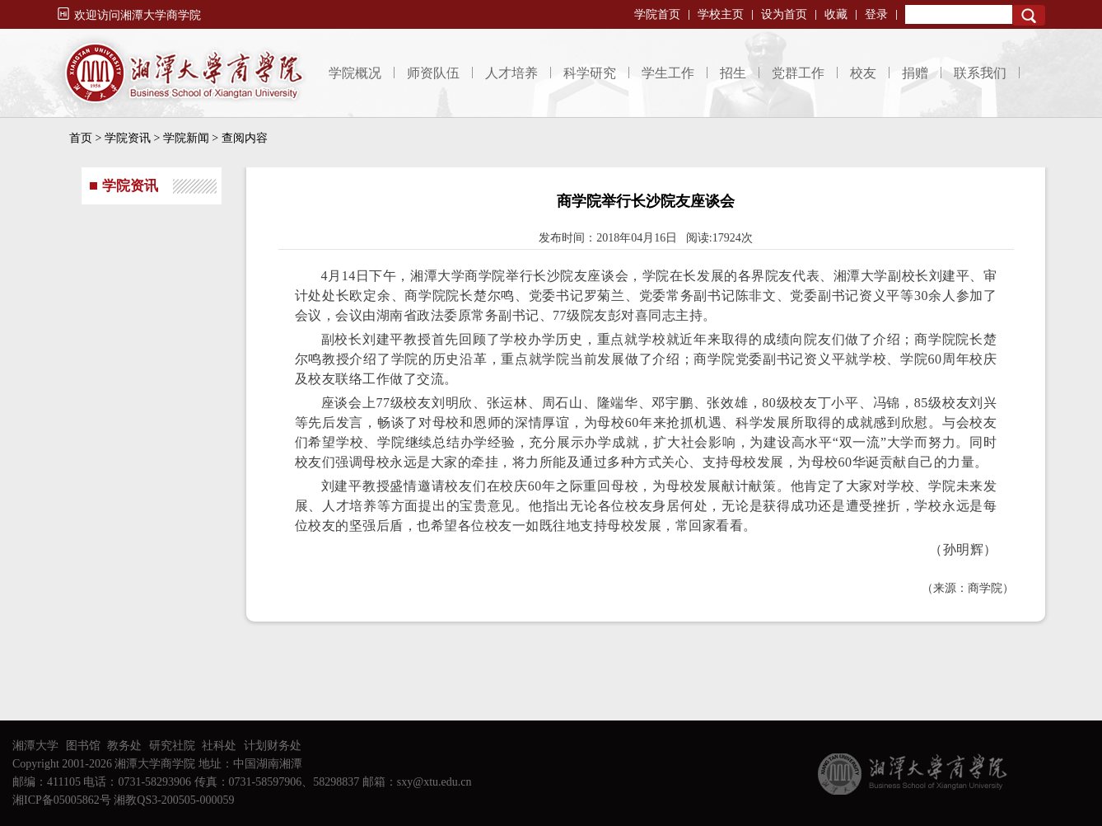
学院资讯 (128, 138)
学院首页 (657, 14)
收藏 (836, 14)
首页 (80, 138)
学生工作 (668, 73)
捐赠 (915, 73)
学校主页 (721, 14)
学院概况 (355, 73)
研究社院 (172, 745)
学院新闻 (186, 138)
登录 (876, 14)
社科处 (219, 745)
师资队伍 (433, 73)
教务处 (124, 745)
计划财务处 (272, 745)
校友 (863, 73)
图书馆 (83, 745)
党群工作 (798, 73)
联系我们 (980, 73)
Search (1028, 15)
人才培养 (511, 73)
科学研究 (589, 73)
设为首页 (784, 14)
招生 (733, 73)
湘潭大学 (35, 745)
